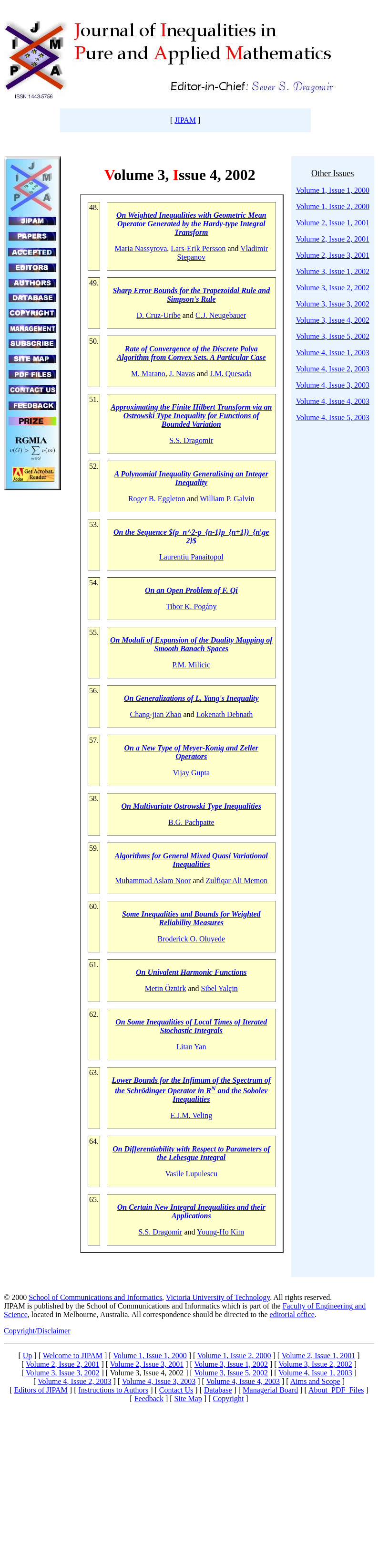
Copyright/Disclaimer (37, 1331)
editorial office (292, 1314)
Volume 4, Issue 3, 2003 (332, 385)
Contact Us (176, 1390)
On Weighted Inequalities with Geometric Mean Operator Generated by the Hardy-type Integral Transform (191, 223)
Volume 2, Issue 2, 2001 (332, 239)
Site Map (188, 1398)
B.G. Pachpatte (191, 822)
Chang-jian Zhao (155, 714)
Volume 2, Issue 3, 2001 (332, 255)
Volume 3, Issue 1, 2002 (332, 271)
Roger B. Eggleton (156, 499)
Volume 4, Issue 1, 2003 (332, 352)
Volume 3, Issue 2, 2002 (332, 288)
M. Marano (148, 374)
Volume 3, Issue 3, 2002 (332, 304)
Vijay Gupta (191, 773)
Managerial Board (270, 1390)
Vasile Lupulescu (191, 1174)
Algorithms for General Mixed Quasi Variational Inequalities (191, 860)
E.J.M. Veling (191, 1115)
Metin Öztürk (165, 988)
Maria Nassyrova (141, 248)
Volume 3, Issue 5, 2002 (332, 336)
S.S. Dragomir (191, 440)
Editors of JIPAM (41, 1390)
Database (218, 1390)
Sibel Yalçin (219, 988)
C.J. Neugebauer (220, 315)
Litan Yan (191, 1047)
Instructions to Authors (113, 1390)
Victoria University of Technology (218, 1297)
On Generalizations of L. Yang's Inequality (191, 698)
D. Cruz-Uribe (158, 315)
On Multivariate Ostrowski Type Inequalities (191, 806)
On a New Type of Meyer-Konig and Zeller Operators (191, 752)
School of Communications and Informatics (95, 1297)
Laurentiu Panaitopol (191, 557)
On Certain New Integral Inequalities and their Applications (191, 1211)
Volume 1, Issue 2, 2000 (234, 1355)
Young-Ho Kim (220, 1232)
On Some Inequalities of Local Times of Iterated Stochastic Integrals (191, 1026)
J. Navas (182, 374)
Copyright (228, 1398)
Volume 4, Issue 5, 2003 (332, 417)
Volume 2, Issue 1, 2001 (332, 223)
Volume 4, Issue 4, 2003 (332, 401)
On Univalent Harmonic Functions (191, 972)
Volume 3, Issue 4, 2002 (332, 320)
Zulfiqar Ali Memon (237, 880)
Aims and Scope (315, 1381)
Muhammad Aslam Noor (153, 880)
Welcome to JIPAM (72, 1355)
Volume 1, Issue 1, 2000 (149, 1355)
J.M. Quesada (231, 374)
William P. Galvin (227, 499)
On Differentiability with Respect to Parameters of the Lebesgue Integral (191, 1153)
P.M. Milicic (192, 665)
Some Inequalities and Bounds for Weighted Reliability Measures (191, 918)
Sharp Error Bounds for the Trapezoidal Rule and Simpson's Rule (191, 294)
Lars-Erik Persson (198, 248)
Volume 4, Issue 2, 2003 (332, 369)
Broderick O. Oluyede (191, 939)
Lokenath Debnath (224, 714)
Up (27, 1355)
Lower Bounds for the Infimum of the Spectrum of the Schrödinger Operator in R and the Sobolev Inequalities (191, 1089)
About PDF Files (336, 1390)
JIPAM (185, 120)
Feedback (148, 1398)
